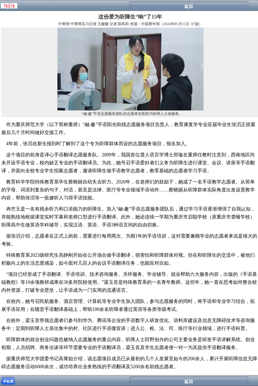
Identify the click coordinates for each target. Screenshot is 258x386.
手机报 (8, 381)
